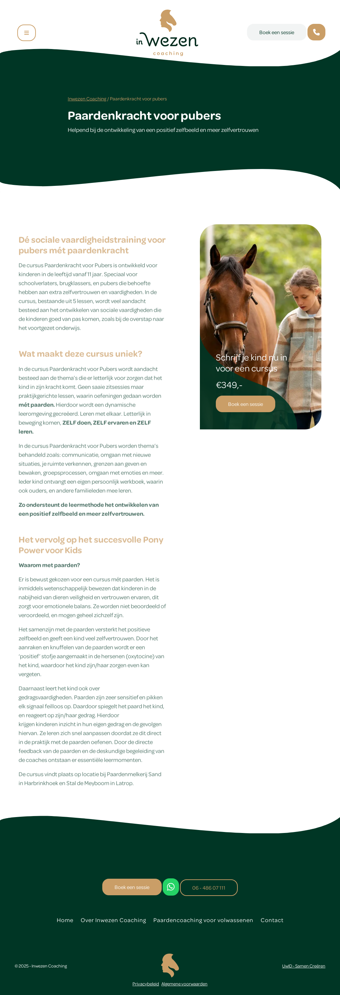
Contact (272, 919)
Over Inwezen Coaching (113, 919)
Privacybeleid (145, 983)
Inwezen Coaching (87, 98)
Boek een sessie (276, 32)
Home (65, 919)
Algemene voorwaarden (184, 983)
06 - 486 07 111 (208, 887)
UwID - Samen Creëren (303, 965)
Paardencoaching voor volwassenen (203, 919)
